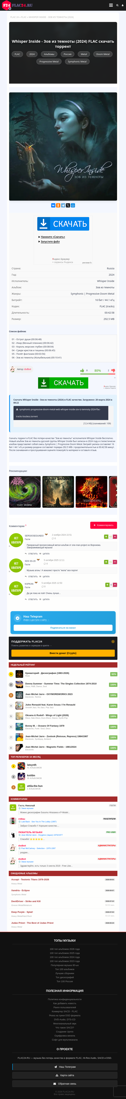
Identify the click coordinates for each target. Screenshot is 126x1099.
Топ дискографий (65, 977)
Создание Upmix (64, 1031)
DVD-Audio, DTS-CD (64, 1019)
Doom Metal (103, 54)
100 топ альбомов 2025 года (65, 953)
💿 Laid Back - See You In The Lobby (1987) (37, 822)
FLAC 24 (19, 5)
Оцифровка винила (65, 1035)
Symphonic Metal (77, 61)
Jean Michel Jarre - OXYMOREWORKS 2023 (49, 694)
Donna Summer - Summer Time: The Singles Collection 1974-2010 (61, 683)
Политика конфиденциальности (65, 999)
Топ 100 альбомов (64, 969)
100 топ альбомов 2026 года (65, 949)
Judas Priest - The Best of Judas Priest (32, 923)
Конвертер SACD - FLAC (65, 1011)
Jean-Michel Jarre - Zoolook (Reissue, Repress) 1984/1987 (56, 736)
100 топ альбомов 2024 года (65, 957)
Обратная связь (64, 1083)
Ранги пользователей (64, 1007)
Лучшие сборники (64, 973)
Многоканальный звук (64, 1023)
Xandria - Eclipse (20, 890)
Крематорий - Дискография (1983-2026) (47, 673)
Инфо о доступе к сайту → (36, 620)
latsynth (32, 764)
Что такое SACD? (65, 1027)
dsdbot (27, 369)
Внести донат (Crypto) (63, 653)
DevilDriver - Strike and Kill (26, 901)
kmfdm (31, 775)
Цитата (44, 554)
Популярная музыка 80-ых (65, 965)
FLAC (23, 17)
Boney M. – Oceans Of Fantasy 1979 (44, 725)
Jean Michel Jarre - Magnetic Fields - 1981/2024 (50, 747)
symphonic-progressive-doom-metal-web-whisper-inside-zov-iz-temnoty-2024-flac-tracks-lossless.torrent (58, 413)
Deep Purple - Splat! (22, 912)
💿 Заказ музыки (25, 808)
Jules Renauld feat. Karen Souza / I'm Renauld (50, 704)
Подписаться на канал (63, 627)
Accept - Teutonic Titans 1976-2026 (30, 879)
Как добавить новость (64, 1003)
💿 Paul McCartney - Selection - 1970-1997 (37, 848)
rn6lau (21, 819)
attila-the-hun (35, 786)
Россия (67, 54)
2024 (32, 54)
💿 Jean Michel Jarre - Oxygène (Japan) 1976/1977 (40, 835)
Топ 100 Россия (65, 981)
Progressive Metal (49, 61)
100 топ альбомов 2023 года (65, 961)
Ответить (31, 554)
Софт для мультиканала (65, 1039)
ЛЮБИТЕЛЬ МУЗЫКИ (30, 832)
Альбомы (49, 54)
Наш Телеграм (65, 1066)
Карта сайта (65, 1075)
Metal (84, 54)
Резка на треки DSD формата (64, 1015)
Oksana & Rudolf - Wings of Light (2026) (47, 715)
